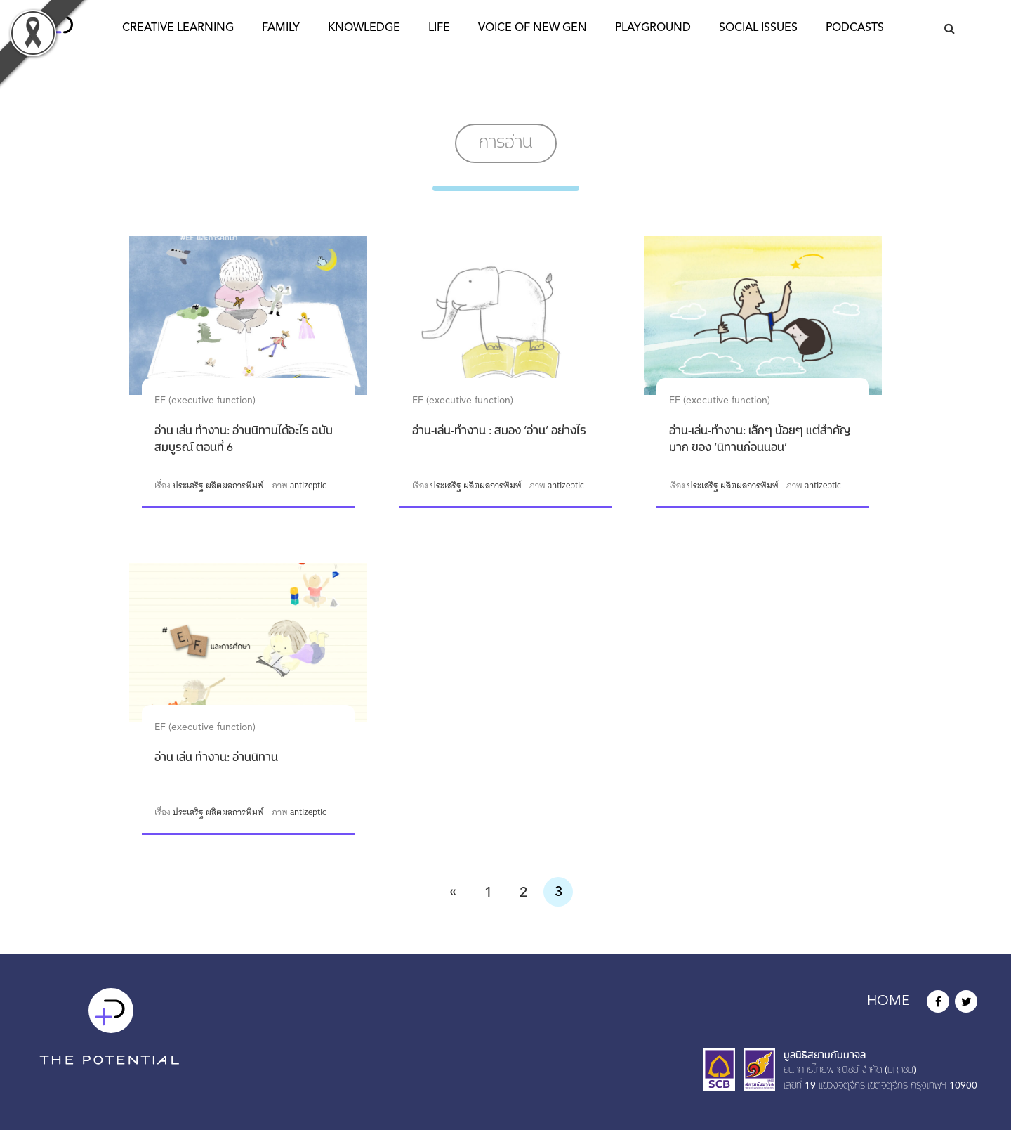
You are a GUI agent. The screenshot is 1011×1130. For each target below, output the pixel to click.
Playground (653, 28)
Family (281, 28)
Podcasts (855, 28)
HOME (888, 1001)
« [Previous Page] (452, 892)
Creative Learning (178, 28)
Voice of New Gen (532, 28)
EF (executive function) (205, 400)
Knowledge (364, 28)
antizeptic (308, 485)
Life (439, 28)
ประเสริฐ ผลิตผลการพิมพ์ (218, 485)
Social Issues (758, 28)
